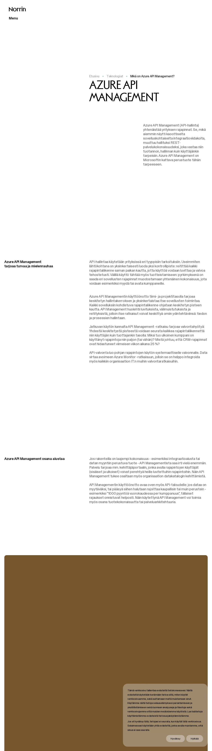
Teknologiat (115, 76)
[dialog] (165, 715)
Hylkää (195, 738)
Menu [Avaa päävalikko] (13, 18)
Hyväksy (175, 738)
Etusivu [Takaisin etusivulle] (94, 76)
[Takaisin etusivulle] (17, 9)
